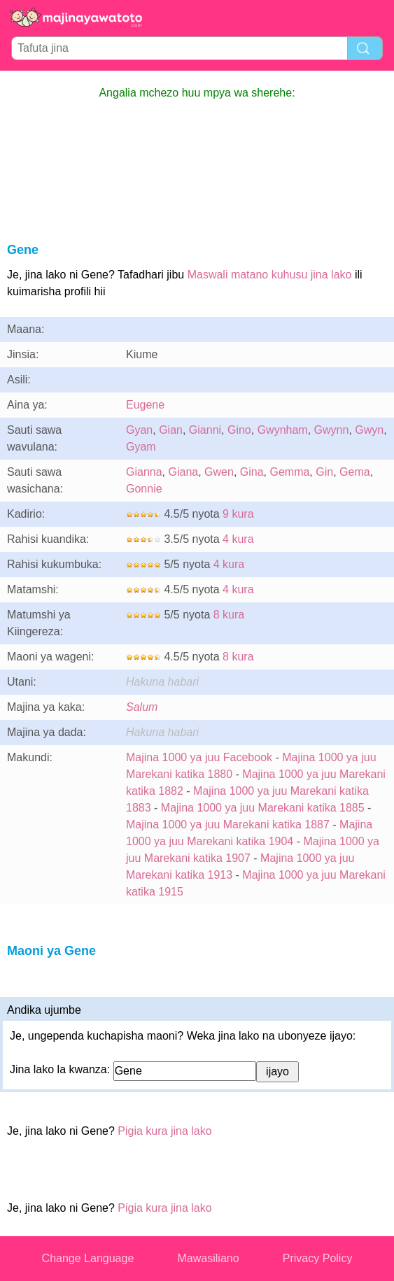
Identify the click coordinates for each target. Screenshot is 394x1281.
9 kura (238, 514)
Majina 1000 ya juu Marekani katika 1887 (228, 824)
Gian (171, 430)
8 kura (228, 615)
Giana (183, 472)
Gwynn (331, 430)
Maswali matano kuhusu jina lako (270, 275)
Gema (354, 472)
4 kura (238, 539)
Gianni (205, 430)
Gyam (141, 447)
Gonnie (144, 489)
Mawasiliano (208, 1258)
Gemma (289, 472)
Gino (239, 430)
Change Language (88, 1258)
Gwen (219, 472)
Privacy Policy (318, 1258)
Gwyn (369, 430)
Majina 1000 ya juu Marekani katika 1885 (263, 808)
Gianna (144, 472)
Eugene (145, 405)
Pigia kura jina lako (164, 1131)
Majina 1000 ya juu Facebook (199, 757)
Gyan (139, 430)
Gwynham (283, 430)
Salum (141, 707)
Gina (252, 472)
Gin (324, 472)
